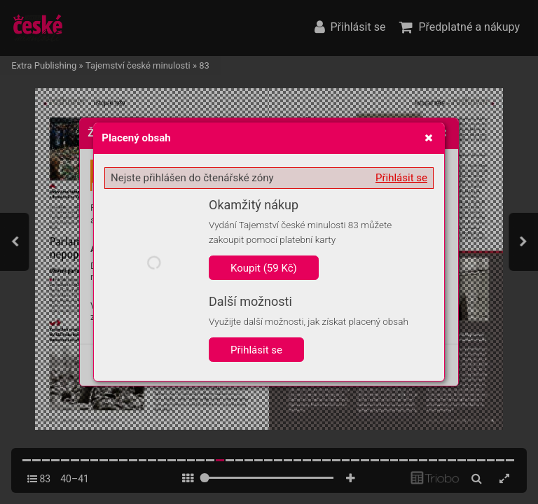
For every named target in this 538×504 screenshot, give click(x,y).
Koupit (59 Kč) (263, 268)
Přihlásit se (401, 178)
